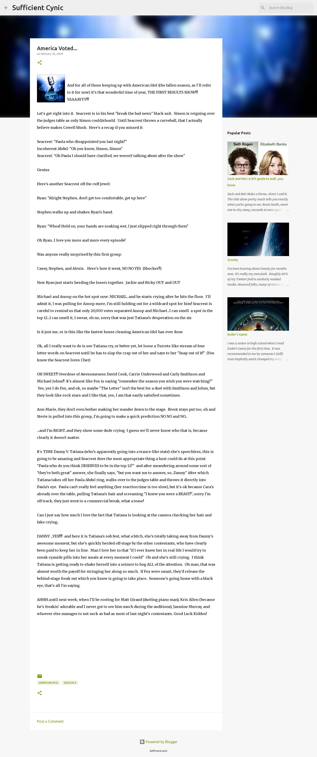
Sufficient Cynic (37, 7)
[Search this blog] (290, 7)
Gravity (232, 260)
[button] (39, 63)
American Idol (49, 682)
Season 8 (70, 682)
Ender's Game (237, 334)
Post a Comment (50, 721)
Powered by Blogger (158, 742)
